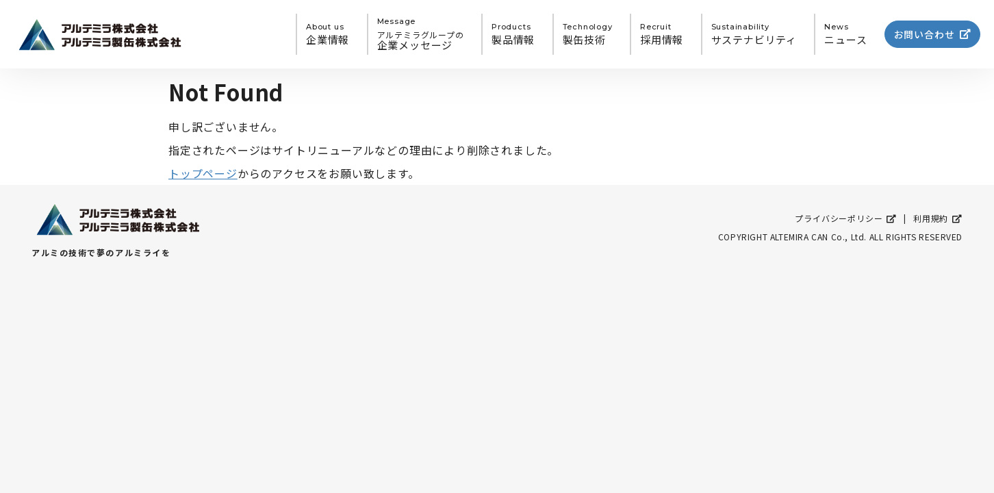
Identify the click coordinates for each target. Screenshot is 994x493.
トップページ (203, 173)
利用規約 (938, 218)
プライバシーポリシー (846, 218)
